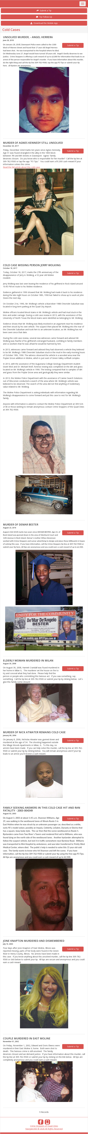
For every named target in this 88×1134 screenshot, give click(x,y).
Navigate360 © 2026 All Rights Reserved (44, 1128)
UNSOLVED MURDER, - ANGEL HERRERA (28, 37)
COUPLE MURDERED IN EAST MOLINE (26, 1038)
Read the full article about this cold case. (21, 167)
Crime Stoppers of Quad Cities (44, 1126)
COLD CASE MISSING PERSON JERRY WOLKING (32, 265)
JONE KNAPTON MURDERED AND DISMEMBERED (33, 940)
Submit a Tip (44, 10)
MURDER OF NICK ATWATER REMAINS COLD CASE (34, 732)
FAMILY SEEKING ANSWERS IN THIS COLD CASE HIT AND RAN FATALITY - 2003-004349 (41, 809)
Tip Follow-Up (44, 16)
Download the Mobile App (44, 23)
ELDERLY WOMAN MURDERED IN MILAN (28, 660)
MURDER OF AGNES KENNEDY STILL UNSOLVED (33, 142)
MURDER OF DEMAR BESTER (20, 524)
